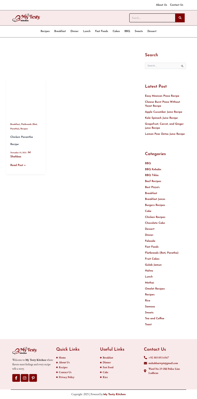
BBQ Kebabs (153, 169)
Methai (149, 284)
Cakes (116, 31)
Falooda (150, 242)
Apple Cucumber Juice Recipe (164, 112)
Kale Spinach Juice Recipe (161, 118)
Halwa (149, 272)
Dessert (151, 31)
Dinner (74, 31)
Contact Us (176, 5)
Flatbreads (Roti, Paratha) (162, 254)
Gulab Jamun (153, 266)
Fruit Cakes (152, 260)
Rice (147, 302)
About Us (161, 5)
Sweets (139, 31)
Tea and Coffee (155, 320)
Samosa (150, 308)
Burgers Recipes (155, 206)
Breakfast (60, 31)
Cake (148, 212)
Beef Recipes (153, 181)
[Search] (152, 17)
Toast (148, 326)
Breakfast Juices (155, 199)
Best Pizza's (152, 187)
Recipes (45, 31)
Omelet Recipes (155, 290)
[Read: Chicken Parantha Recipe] (26, 98)
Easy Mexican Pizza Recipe (162, 96)
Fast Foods (101, 31)
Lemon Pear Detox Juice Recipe (165, 134)
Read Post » (18, 165)
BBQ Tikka (152, 175)
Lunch (86, 31)
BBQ (127, 31)
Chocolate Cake (155, 224)
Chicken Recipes (155, 218)
